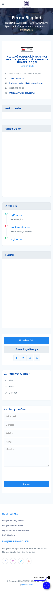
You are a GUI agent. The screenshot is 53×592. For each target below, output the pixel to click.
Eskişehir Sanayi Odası (13, 520)
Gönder (26, 484)
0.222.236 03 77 (16, 78)
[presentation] (23, 472)
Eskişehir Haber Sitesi (12, 525)
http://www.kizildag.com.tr (22, 93)
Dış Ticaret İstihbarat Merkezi (16, 530)
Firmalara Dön (26, 340)
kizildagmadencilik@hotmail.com (26, 83)
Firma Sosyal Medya (26, 349)
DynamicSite (27, 584)
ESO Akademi (8, 535)
